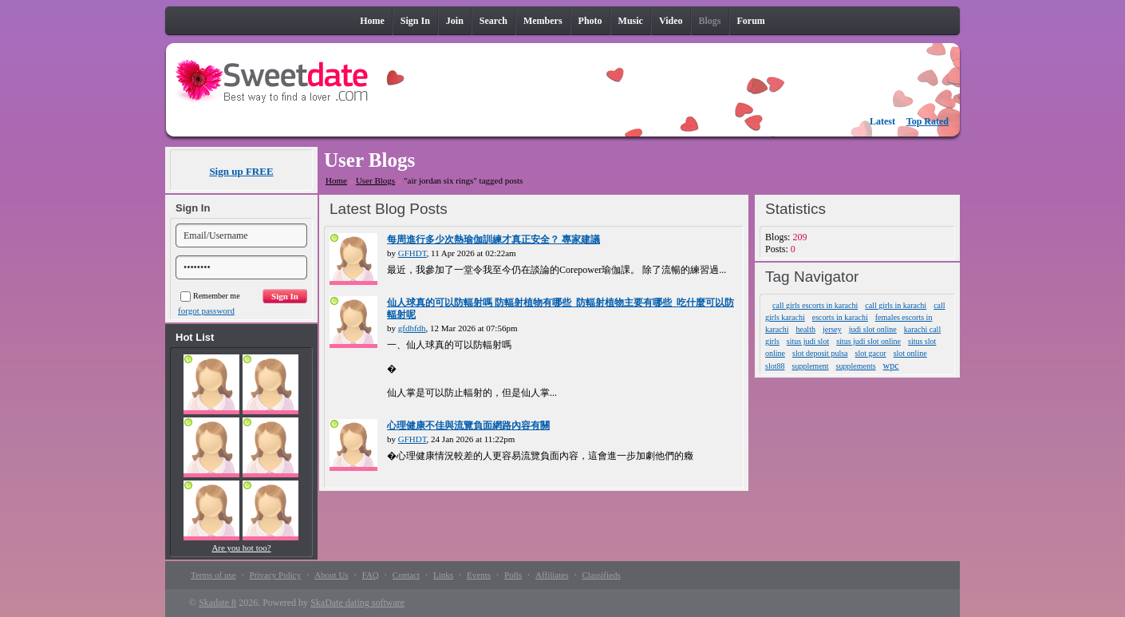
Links (443, 574)
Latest (882, 121)
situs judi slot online (868, 341)
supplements (856, 366)
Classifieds (601, 574)
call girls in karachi (895, 305)
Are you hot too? (240, 547)
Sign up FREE (241, 171)
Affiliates (551, 574)
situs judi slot (808, 341)
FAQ (370, 574)
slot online (910, 353)
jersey (832, 329)
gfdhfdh (412, 328)
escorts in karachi (840, 317)
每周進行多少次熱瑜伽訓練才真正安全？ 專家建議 (493, 239)
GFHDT (412, 253)
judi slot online (873, 329)
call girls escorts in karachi (815, 305)
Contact (406, 574)
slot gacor (870, 353)
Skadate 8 (217, 602)
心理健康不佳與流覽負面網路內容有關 (468, 425)
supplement (810, 366)
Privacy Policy (275, 574)
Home (336, 180)
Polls (513, 574)
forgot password (206, 310)
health (805, 329)
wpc (891, 365)
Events (479, 574)
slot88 (774, 366)
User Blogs (375, 180)
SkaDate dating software (357, 602)
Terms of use (213, 574)
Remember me (210, 295)
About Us (331, 574)
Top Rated (927, 121)
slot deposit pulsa (819, 353)
